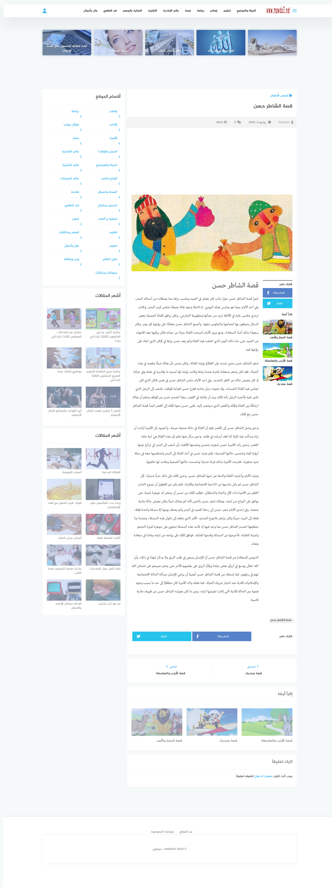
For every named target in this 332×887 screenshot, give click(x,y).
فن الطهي (106, 10)
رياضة (197, 10)
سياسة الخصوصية (158, 831)
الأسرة (110, 138)
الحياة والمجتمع (242, 10)
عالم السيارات (66, 178)
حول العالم (106, 259)
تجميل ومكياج (104, 205)
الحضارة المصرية (268, 51)
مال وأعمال (87, 10)
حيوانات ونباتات (103, 273)
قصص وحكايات (65, 232)
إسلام (210, 10)
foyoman (282, 122)
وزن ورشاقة (67, 259)
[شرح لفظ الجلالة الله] (217, 42)
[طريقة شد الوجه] (114, 42)
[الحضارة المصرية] (268, 42)
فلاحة (71, 192)
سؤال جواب (67, 125)
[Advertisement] (166, 69)
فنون (71, 219)
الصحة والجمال (104, 192)
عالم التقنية (66, 165)
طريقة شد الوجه (114, 51)
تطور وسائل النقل (166, 51)
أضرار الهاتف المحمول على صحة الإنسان (63, 48)
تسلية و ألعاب (104, 219)
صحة (184, 10)
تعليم (223, 10)
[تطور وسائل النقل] (166, 42)
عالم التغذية (167, 10)
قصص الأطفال (278, 95)
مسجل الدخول (260, 776)
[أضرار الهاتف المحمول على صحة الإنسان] (63, 42)
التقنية (149, 10)
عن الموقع (182, 831)
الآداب (110, 125)
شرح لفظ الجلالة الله (217, 51)
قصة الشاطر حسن (277, 620)
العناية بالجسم (128, 10)
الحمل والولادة (104, 151)
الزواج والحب (105, 178)
